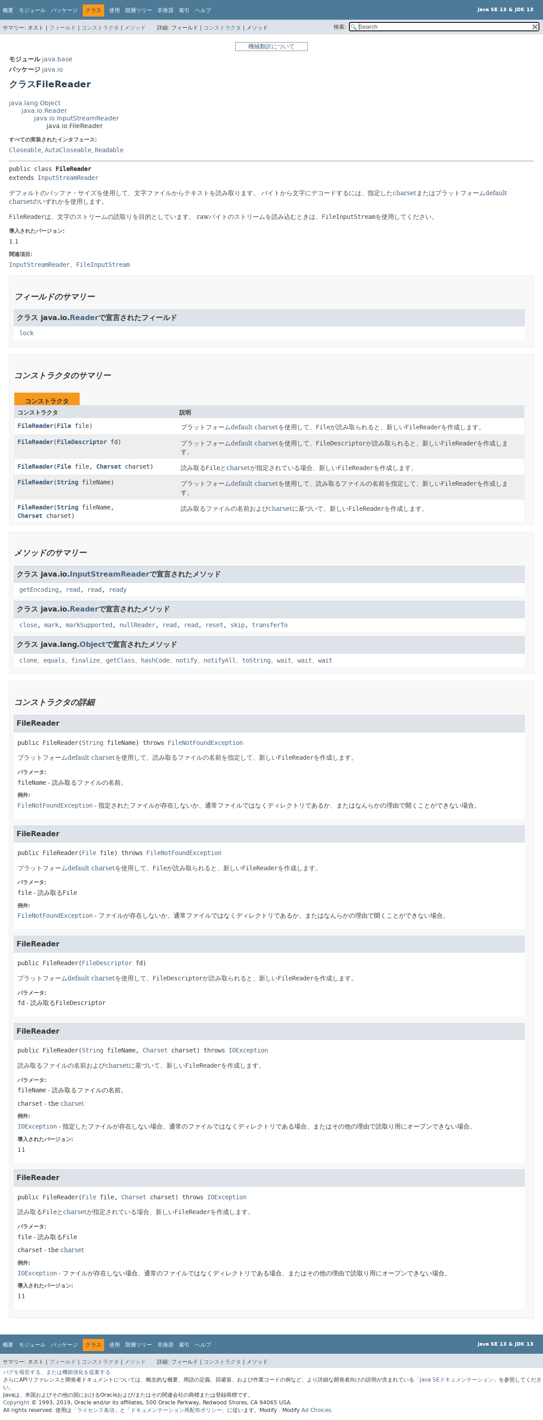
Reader (84, 317)
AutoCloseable (68, 150)
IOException (248, 1050)
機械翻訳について (271, 46)
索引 (184, 10)
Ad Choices (316, 1410)
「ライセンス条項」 (96, 1410)
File (64, 426)
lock (26, 333)
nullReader (137, 625)
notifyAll (220, 660)
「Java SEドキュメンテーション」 (456, 1380)
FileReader (35, 426)
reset (214, 625)
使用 (114, 10)
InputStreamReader (68, 178)
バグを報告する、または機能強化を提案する (56, 1372)
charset (404, 193)
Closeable (25, 150)
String (67, 482)
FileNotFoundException (205, 743)
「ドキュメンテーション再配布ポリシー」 (176, 1410)
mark (51, 625)
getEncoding (39, 590)
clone (28, 660)
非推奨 (165, 10)
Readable (109, 150)
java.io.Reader (44, 111)
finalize (85, 660)
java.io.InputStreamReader (76, 118)
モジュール (32, 10)
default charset (254, 427)
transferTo (270, 625)
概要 (8, 10)
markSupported (89, 625)
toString (256, 660)
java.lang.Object (34, 103)
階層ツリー (138, 10)
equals (54, 660)
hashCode (155, 660)
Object (93, 644)
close (28, 625)
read (73, 590)
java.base (57, 59)
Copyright (16, 1402)
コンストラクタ (100, 28)
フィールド (62, 28)
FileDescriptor (82, 442)
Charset (108, 466)
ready (118, 590)
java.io (52, 69)
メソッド (135, 28)
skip (237, 625)
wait (284, 660)
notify (186, 660)
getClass (120, 660)
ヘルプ (203, 10)
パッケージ (64, 10)
